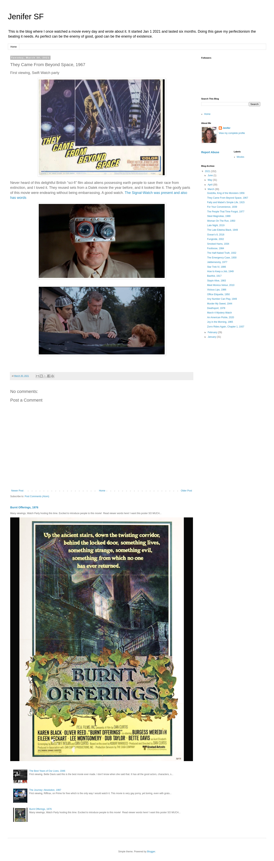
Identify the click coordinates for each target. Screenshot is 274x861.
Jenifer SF (26, 16)
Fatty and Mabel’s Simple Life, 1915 (226, 202)
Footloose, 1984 (215, 248)
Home (13, 46)
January (212, 337)
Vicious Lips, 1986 (216, 289)
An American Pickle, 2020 (220, 317)
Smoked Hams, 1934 (218, 243)
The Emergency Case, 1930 (221, 257)
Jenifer (226, 128)
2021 (208, 171)
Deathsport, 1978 (216, 308)
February (213, 332)
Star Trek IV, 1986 (216, 266)
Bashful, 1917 (214, 276)
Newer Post (17, 490)
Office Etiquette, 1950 (218, 294)
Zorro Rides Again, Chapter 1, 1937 (225, 326)
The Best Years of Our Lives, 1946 (47, 771)
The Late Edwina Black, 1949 (222, 230)
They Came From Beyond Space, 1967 (227, 197)
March (211, 189)
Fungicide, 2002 (215, 239)
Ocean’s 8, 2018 (215, 234)
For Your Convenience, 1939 (222, 207)
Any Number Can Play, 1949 (222, 299)
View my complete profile (232, 133)
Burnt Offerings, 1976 (24, 507)
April (210, 184)
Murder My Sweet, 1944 (219, 303)
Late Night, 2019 (215, 225)
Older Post (186, 490)
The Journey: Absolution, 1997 (45, 790)
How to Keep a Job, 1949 (220, 271)
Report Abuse (210, 152)
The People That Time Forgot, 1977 (225, 211)
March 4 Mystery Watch (219, 312)
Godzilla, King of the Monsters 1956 (225, 193)
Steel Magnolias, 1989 (219, 216)
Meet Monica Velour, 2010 (220, 285)
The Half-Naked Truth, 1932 (221, 253)
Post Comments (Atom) (37, 496)
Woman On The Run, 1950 (221, 220)
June (210, 175)
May (210, 180)
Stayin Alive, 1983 (216, 280)
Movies (240, 157)
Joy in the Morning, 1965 (220, 322)
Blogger (151, 851)
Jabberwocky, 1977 (217, 262)
